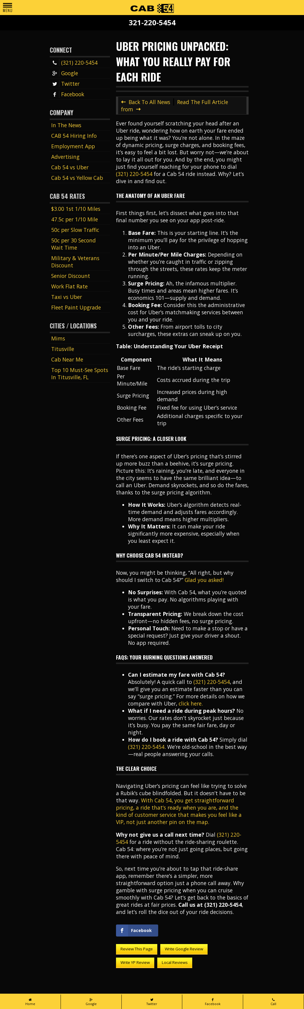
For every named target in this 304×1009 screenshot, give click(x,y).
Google (64, 73)
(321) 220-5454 (74, 62)
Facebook (67, 94)
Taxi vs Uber (66, 296)
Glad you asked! (204, 579)
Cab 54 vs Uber (70, 167)
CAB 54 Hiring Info (74, 135)
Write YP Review (135, 962)
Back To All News (149, 102)
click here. (191, 703)
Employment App (73, 146)
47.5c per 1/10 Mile (74, 219)
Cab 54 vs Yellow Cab (77, 177)
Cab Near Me (67, 359)
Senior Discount (70, 275)
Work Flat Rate (69, 286)
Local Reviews (175, 962)
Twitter (65, 83)
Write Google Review (184, 949)
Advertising (65, 156)
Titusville (62, 348)
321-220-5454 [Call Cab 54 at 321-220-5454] (152, 22)
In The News (66, 125)
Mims (58, 338)
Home (30, 1002)
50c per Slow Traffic (75, 229)
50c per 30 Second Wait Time (73, 244)
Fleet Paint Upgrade (76, 307)
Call (273, 1002)
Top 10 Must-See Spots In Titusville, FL (79, 373)
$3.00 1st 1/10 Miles (75, 208)
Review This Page (137, 949)
